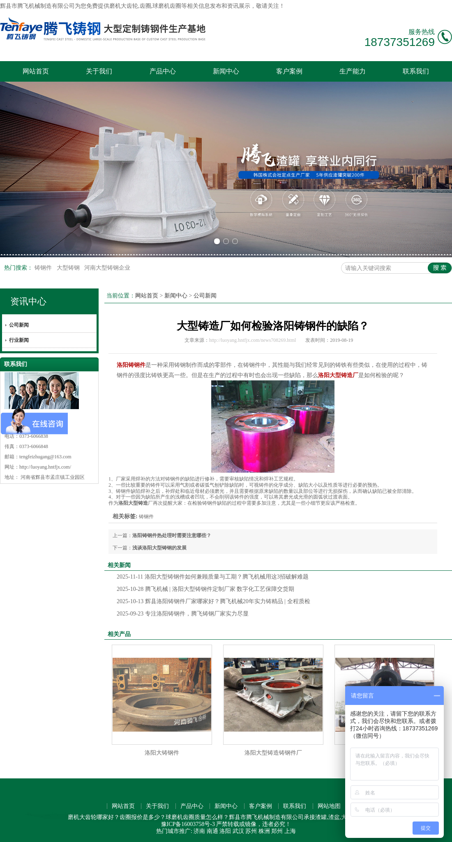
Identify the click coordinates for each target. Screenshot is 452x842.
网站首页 (36, 71)
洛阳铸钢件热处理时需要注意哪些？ (171, 535)
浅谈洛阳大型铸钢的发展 (159, 548)
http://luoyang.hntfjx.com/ (45, 467)
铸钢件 (44, 268)
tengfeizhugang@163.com (45, 457)
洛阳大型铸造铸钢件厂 (273, 753)
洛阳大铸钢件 (162, 753)
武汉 (238, 831)
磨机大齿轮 (123, 6)
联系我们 (416, 71)
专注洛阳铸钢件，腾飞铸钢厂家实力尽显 (183, 614)
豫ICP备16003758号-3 (188, 824)
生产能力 (352, 71)
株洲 (264, 831)
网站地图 (329, 806)
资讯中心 (28, 301)
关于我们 (99, 71)
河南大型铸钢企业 (107, 268)
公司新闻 (19, 325)
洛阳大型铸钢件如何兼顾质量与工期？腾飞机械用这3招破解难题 (213, 577)
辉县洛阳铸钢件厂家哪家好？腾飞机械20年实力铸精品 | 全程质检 (213, 601)
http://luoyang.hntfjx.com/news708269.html (252, 340)
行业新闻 (19, 340)
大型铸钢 (69, 268)
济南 (199, 831)
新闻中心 (226, 71)
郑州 (277, 831)
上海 (290, 831)
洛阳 (225, 831)
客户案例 (289, 71)
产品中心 (163, 71)
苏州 (251, 831)
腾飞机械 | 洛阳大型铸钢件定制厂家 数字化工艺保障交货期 (205, 589)
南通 (212, 831)
